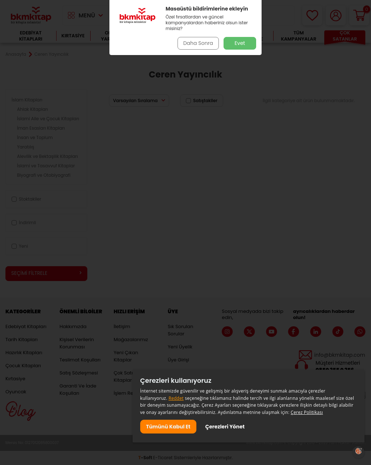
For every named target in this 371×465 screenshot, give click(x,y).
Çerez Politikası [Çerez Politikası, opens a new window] (307, 412)
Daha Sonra (197, 43)
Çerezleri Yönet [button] (226, 426)
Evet (240, 43)
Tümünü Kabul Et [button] (168, 426)
